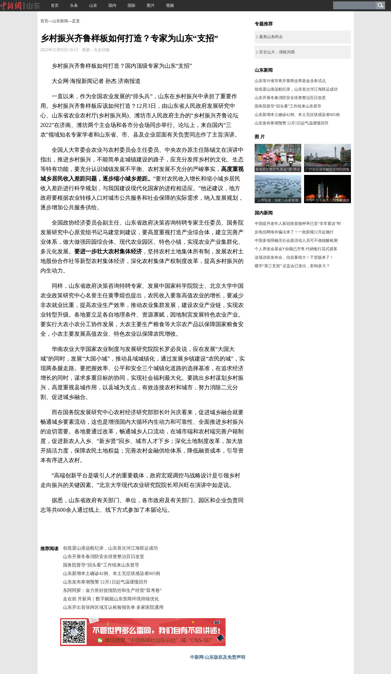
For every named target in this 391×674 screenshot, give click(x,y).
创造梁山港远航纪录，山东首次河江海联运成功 (110, 548)
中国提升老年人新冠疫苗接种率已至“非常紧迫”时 (298, 223)
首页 (55, 5)
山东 (93, 5)
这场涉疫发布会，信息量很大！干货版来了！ (294, 257)
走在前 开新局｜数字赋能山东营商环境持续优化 (111, 598)
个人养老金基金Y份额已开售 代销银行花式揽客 (296, 249)
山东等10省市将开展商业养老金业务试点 (290, 81)
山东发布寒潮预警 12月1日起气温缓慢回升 (105, 581)
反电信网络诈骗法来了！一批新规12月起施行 (294, 232)
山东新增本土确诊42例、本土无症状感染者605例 (111, 573)
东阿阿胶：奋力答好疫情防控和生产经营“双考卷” (112, 590)
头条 (74, 5)
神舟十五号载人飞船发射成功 (327, 200)
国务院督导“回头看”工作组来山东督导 (101, 565)
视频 (170, 5)
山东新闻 (60, 21)
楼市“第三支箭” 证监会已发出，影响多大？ (292, 266)
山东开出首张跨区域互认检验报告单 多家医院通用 (113, 607)
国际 (132, 5)
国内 (112, 5)
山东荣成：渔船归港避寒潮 (277, 200)
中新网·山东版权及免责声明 (217, 657)
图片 (151, 5)
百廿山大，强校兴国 (277, 52)
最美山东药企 (271, 37)
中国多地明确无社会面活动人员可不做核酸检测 (296, 240)
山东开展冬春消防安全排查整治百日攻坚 (103, 556)
